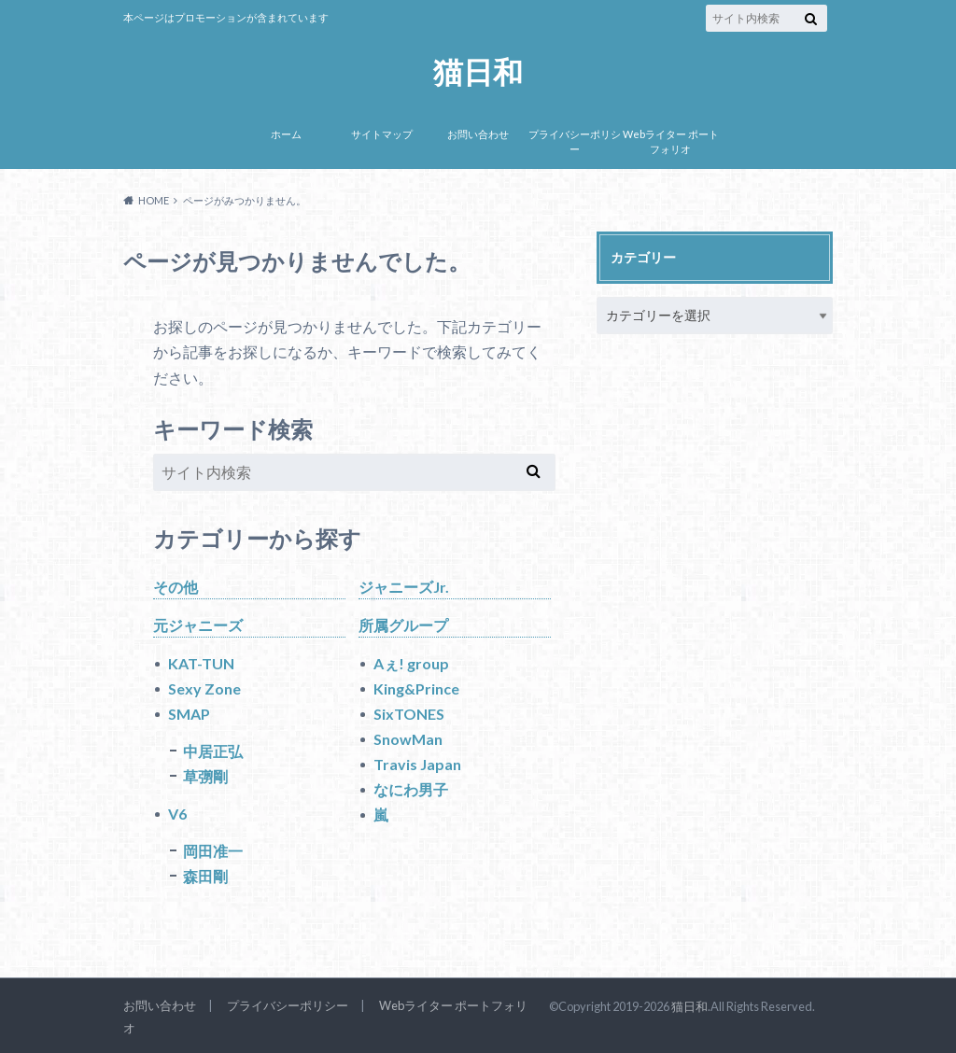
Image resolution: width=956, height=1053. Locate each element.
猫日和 (478, 72)
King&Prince (416, 688)
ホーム (286, 134)
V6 (177, 813)
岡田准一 (213, 851)
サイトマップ (382, 134)
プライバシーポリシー (574, 142)
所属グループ (403, 625)
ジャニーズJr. (403, 587)
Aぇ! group (411, 663)
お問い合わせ (478, 134)
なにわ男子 (410, 789)
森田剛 (205, 876)
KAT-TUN (201, 663)
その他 (175, 587)
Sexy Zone (204, 688)
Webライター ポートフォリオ (671, 142)
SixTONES (408, 714)
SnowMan (408, 739)
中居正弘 (213, 751)
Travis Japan (417, 764)
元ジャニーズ (198, 625)
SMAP (189, 714)
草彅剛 (205, 776)
